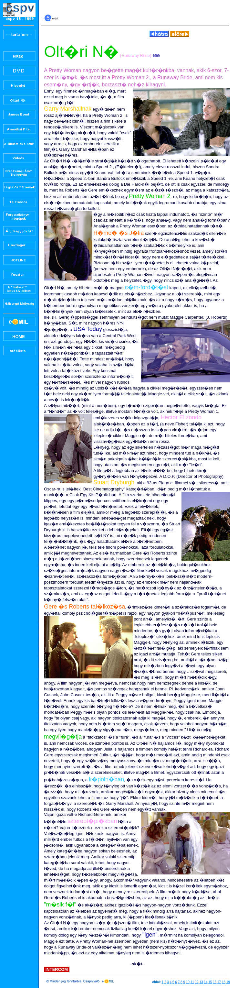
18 (223, 982)
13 (201, 982)
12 (197, 982)
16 (214, 982)
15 (210, 982)
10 (188, 982)
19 (228, 982)
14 (205, 982)
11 (192, 982)
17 (219, 982)
